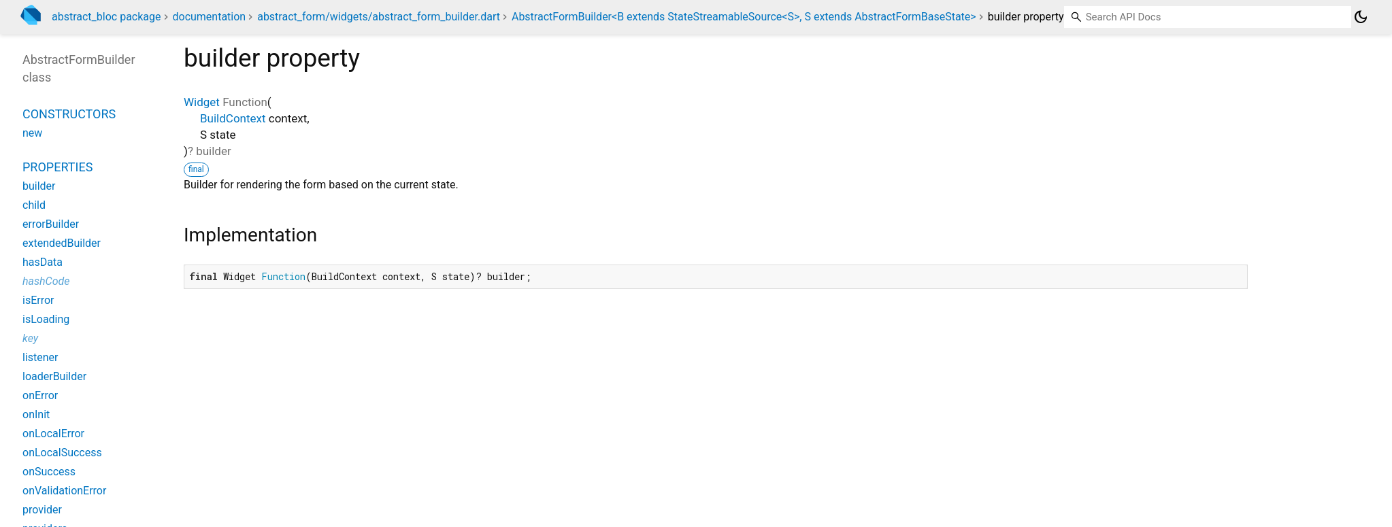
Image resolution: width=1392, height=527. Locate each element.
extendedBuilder (61, 243)
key (30, 338)
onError (40, 395)
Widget (202, 102)
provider (42, 509)
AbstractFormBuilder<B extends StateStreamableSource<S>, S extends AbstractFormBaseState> (744, 16)
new (32, 132)
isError (38, 300)
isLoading (45, 319)
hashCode (45, 281)
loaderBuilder (54, 376)
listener (40, 357)
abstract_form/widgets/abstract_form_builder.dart (378, 16)
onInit (36, 414)
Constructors (69, 114)
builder (39, 186)
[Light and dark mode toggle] (1361, 17)
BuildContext (233, 118)
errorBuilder (50, 224)
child (34, 205)
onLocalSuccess (62, 452)
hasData (42, 262)
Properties (57, 167)
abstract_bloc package (106, 16)
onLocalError (53, 433)
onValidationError (64, 490)
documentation (209, 16)
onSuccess (49, 471)
